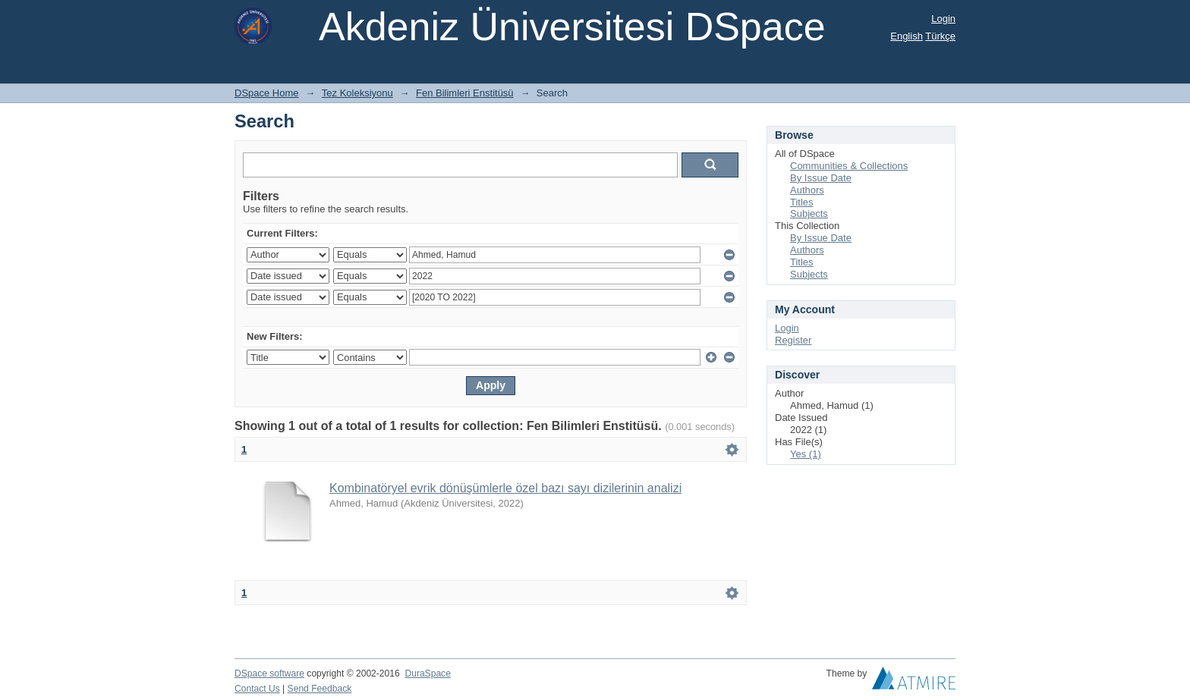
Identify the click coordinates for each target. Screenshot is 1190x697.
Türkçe (940, 36)
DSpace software (269, 673)
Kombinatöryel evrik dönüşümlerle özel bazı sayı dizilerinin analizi (505, 488)
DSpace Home (267, 93)
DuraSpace (427, 673)
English (906, 36)
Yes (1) (805, 454)
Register (793, 340)
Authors (807, 190)
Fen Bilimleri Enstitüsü (465, 93)
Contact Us (257, 688)
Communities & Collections (849, 165)
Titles (802, 202)
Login (943, 18)
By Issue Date (821, 178)
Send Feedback (320, 688)
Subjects (809, 213)
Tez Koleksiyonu (357, 93)
